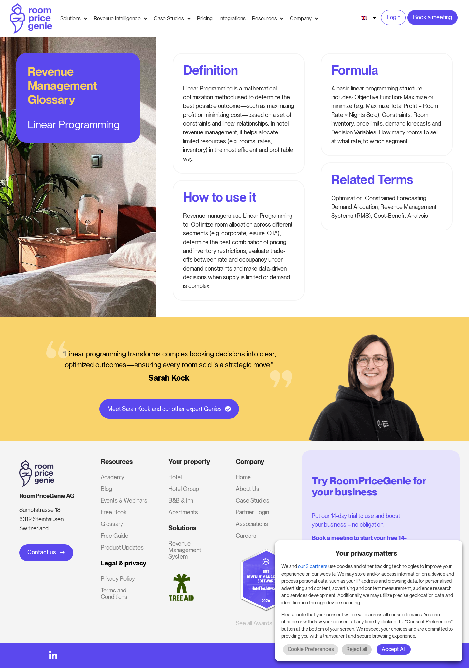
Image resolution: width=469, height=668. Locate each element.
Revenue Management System (184, 550)
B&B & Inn (180, 500)
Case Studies (252, 500)
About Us (247, 488)
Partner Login (252, 512)
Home (243, 477)
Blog (106, 488)
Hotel (175, 477)
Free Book (114, 512)
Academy (112, 477)
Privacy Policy (118, 578)
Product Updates (122, 547)
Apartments (183, 512)
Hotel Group (183, 488)
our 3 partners (312, 566)
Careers (246, 535)
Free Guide (114, 535)
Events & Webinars (124, 500)
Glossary (112, 524)
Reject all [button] (356, 649)
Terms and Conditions (114, 593)
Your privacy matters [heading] (366, 553)
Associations (252, 524)
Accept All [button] (393, 649)
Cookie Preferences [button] (311, 649)
